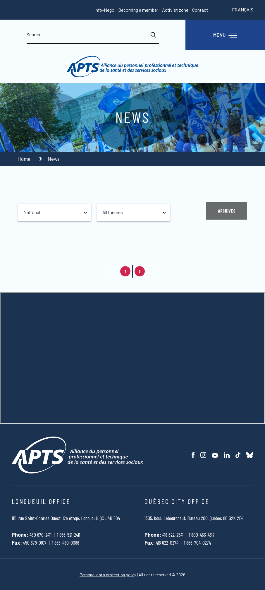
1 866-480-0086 (65, 542)
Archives (226, 210)
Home (25, 158)
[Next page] (146, 271)
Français (242, 9)
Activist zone (175, 10)
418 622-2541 (172, 534)
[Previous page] (119, 271)
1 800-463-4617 (202, 534)
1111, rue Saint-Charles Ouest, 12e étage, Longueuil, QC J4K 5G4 (66, 518)
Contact (200, 10)
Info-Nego (104, 10)
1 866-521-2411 (68, 534)
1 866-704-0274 (197, 542)
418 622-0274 (167, 542)
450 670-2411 (40, 534)
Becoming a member (138, 10)
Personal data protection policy (108, 574)
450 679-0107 (35, 542)
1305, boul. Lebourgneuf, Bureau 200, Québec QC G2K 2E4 (193, 518)
